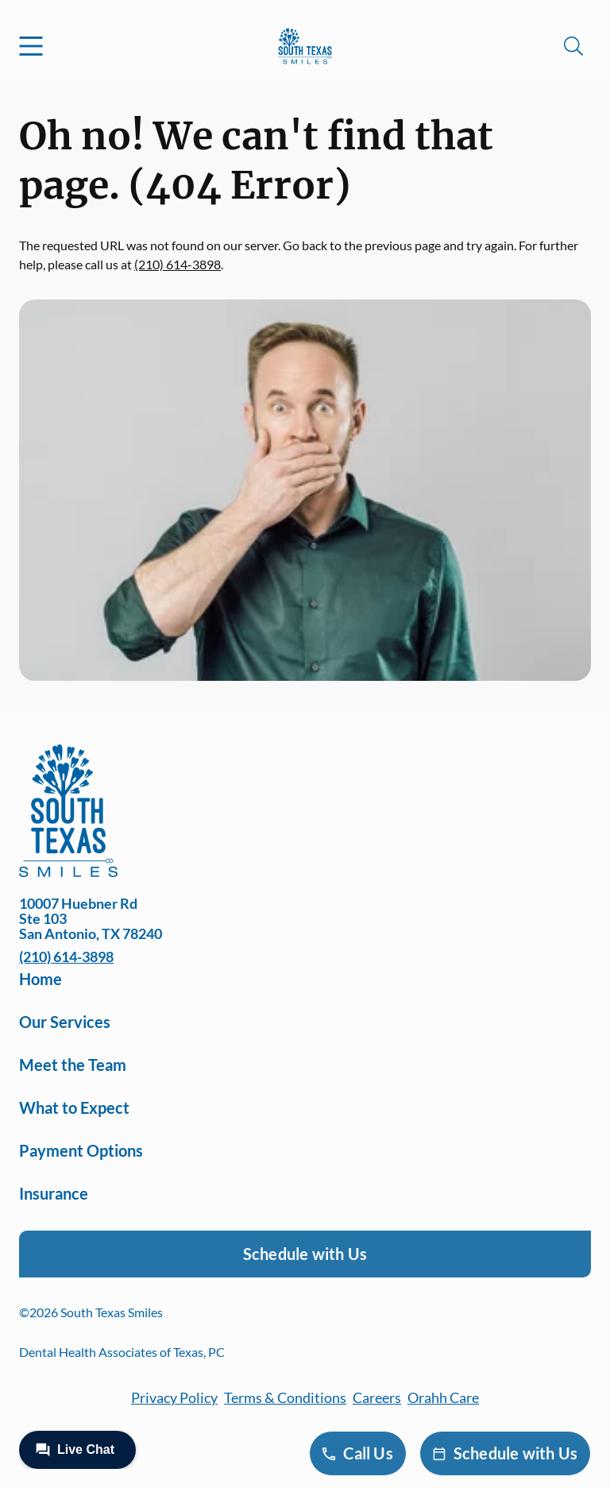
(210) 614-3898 (177, 264)
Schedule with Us (305, 1253)
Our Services (64, 1021)
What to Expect (74, 1107)
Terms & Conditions (285, 1397)
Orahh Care (443, 1397)
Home (40, 978)
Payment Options (81, 1150)
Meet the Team (72, 1064)
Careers (377, 1397)
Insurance (53, 1193)
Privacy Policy (174, 1397)
